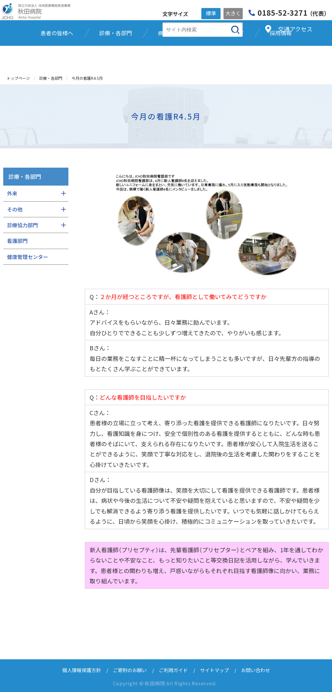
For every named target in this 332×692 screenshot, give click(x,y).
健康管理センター (27, 257)
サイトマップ (214, 670)
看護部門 (17, 241)
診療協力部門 (22, 225)
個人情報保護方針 (81, 670)
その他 (14, 209)
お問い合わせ (255, 670)
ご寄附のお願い (130, 670)
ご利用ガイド (173, 670)
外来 (12, 193)
